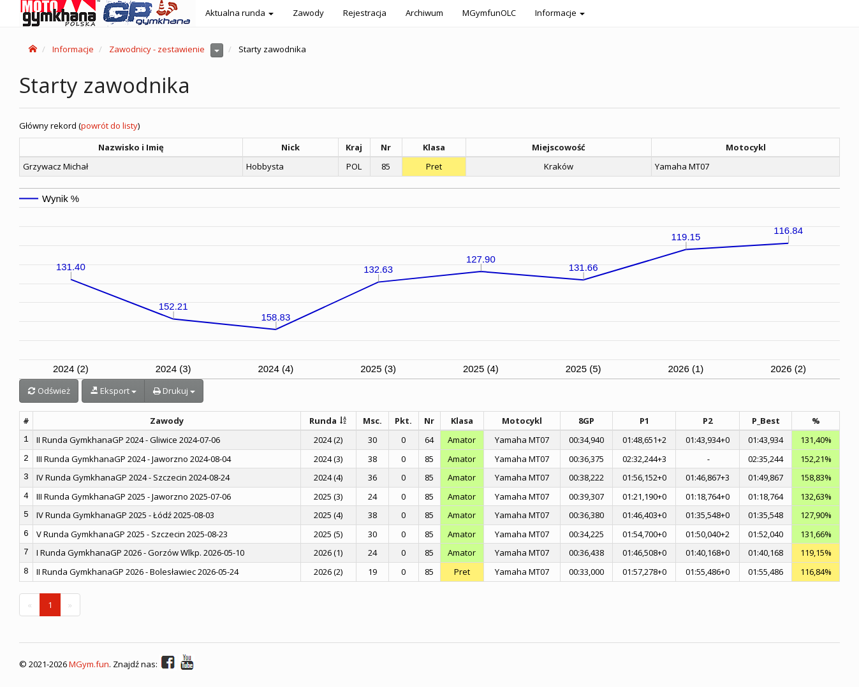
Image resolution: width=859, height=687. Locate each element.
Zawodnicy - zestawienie (157, 49)
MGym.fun (89, 664)
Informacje (73, 49)
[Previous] (29, 605)
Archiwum (424, 12)
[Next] (70, 605)
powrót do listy (109, 125)
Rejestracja (364, 12)
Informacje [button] (560, 12)
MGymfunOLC (489, 12)
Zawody (308, 12)
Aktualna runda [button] (239, 12)
